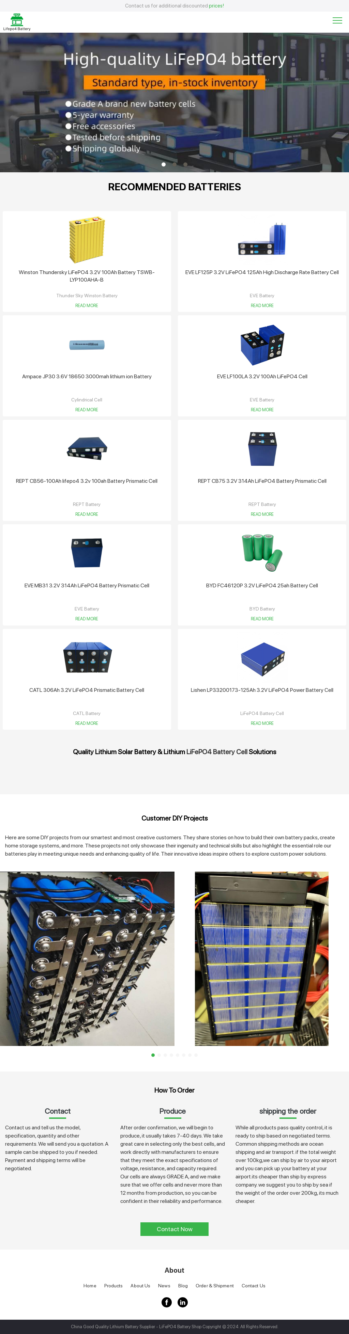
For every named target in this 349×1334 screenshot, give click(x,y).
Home (90, 1285)
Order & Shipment (215, 1285)
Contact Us (253, 1285)
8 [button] (196, 1055)
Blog (183, 1285)
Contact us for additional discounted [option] (174, 6)
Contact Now (175, 1229)
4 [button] (171, 1055)
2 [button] (174, 164)
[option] (174, 102)
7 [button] (190, 1055)
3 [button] (185, 164)
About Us (140, 1285)
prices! (216, 6)
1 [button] (164, 164)
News (164, 1285)
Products (113, 1285)
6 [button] (183, 1055)
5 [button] (177, 1055)
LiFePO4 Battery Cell (216, 752)
